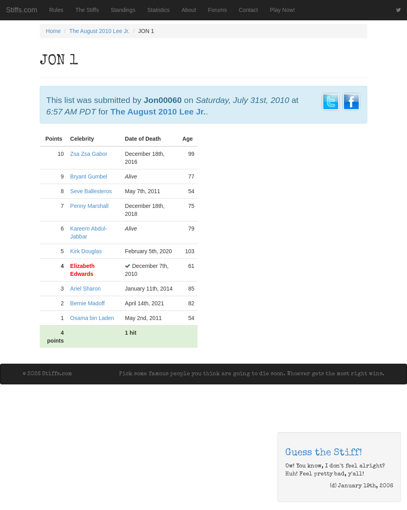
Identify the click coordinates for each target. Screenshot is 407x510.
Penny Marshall (89, 206)
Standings (122, 10)
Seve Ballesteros (91, 191)
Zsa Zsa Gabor (88, 154)
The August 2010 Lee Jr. (99, 31)
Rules (56, 10)
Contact (248, 10)
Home (53, 31)
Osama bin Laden (92, 318)
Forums (217, 10)
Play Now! (282, 10)
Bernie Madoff (87, 303)
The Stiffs (87, 10)
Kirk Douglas (86, 251)
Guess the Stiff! (323, 453)
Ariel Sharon (85, 288)
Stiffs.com (21, 10)
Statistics (158, 10)
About (189, 10)
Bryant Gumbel (88, 176)
